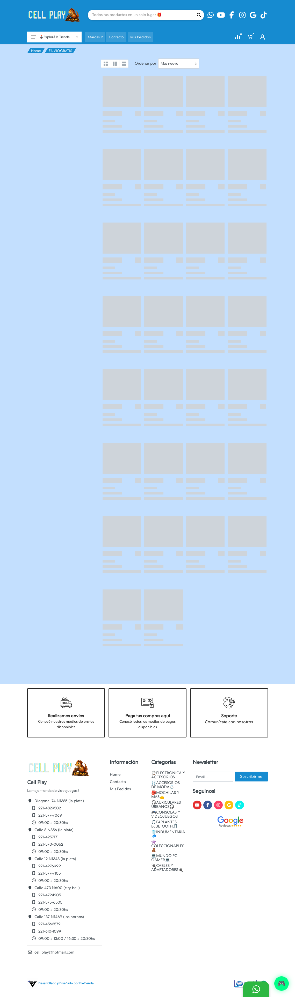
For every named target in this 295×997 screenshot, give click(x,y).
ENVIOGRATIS (60, 51)
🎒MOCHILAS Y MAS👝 (165, 795)
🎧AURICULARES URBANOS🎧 (166, 804)
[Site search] (141, 15)
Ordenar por (145, 63)
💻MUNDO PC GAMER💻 (164, 858)
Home (36, 51)
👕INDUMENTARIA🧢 (168, 834)
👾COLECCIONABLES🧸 (167, 846)
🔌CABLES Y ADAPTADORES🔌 (167, 867)
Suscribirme (251, 776)
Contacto (118, 782)
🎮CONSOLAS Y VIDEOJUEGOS (165, 814)
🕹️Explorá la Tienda (54, 37)
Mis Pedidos (120, 789)
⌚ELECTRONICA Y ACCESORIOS (168, 775)
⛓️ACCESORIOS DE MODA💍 (165, 785)
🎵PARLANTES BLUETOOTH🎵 (164, 824)
